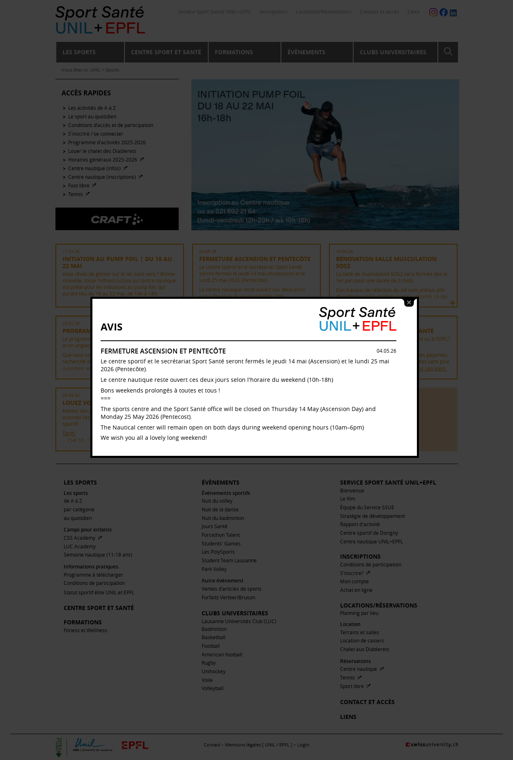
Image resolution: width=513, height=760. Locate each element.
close (411, 296)
